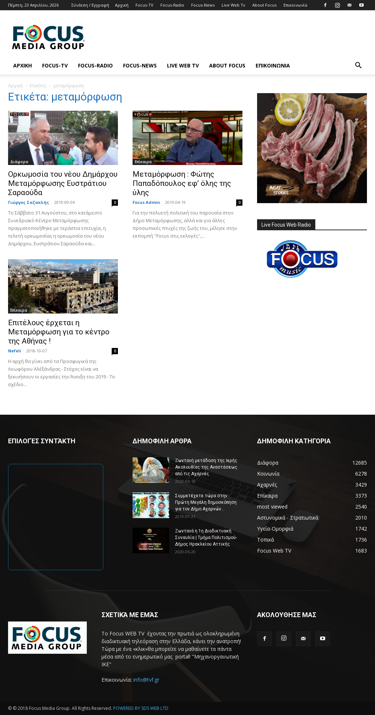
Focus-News (203, 5)
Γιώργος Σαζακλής (28, 202)
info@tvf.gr (146, 679)
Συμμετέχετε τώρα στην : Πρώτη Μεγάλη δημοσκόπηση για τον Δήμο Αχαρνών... (206, 502)
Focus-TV (144, 5)
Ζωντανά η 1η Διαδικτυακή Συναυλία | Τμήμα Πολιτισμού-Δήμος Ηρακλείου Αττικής (206, 537)
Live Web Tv (233, 5)
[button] (358, 66)
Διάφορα (19, 161)
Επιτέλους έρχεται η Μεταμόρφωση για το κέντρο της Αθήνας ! (58, 331)
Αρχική (122, 5)
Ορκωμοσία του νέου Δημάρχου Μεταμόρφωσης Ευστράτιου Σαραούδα (63, 183)
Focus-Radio (172, 5)
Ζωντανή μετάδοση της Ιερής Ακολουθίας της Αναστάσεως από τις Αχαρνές (206, 467)
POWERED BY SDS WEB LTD (140, 708)
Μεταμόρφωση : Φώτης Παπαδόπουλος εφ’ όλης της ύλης (182, 183)
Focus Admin (146, 202)
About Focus (264, 5)
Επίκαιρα (143, 161)
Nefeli (14, 350)
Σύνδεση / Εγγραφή (90, 5)
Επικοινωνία (295, 5)
